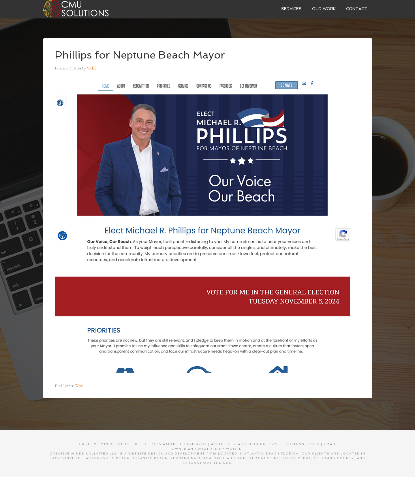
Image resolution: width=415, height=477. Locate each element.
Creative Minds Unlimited (86, 8)
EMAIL (330, 444)
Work (79, 385)
